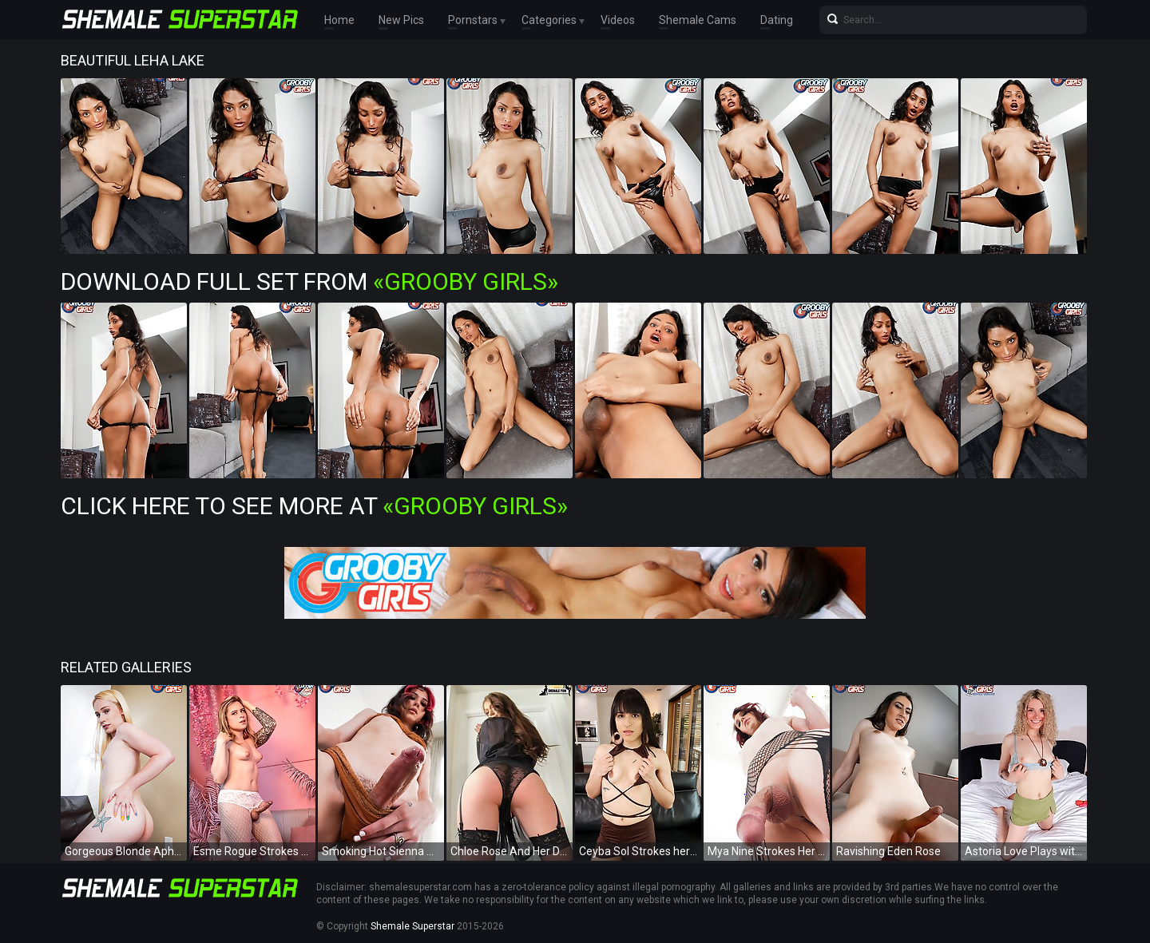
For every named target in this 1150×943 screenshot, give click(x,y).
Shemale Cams (697, 20)
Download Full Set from (309, 281)
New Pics (401, 20)
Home (339, 20)
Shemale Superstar (412, 926)
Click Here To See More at (314, 506)
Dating (776, 20)
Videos (618, 20)
